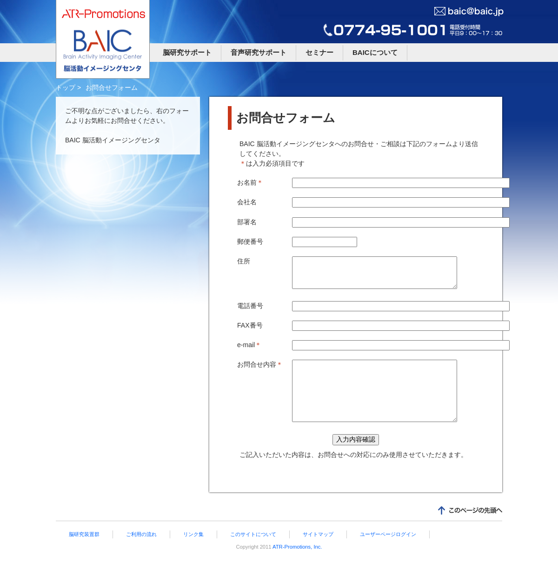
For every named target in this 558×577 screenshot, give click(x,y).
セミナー (319, 52)
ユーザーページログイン (388, 551)
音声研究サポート (258, 52)
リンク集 (193, 551)
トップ (65, 87)
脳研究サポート (187, 52)
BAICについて (375, 52)
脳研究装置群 (84, 551)
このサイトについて (253, 551)
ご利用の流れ (141, 551)
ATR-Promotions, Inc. (297, 563)
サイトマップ (318, 551)
